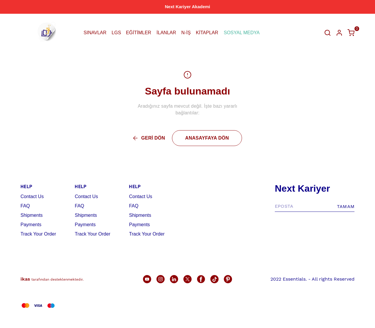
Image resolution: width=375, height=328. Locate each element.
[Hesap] (339, 33)
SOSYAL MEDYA (242, 32)
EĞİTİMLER (138, 32)
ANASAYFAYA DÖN (207, 137)
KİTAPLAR (207, 32)
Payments (31, 224)
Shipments (32, 215)
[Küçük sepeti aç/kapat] (351, 33)
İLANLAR (166, 32)
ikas (25, 279)
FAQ (25, 205)
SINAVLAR (94, 32)
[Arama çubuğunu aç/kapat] (327, 33)
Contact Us (32, 196)
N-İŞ (186, 32)
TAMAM (345, 206)
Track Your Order (38, 233)
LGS (116, 32)
